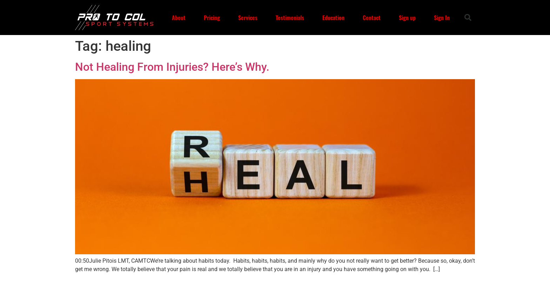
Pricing (212, 17)
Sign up (407, 17)
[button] (468, 18)
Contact (372, 17)
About (179, 17)
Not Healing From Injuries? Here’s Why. (172, 67)
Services (247, 17)
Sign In (442, 17)
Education (333, 17)
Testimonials (290, 17)
